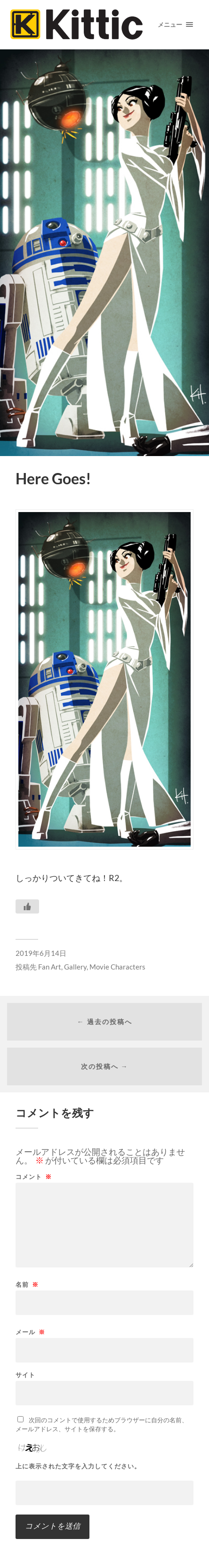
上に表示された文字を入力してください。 (78, 1466)
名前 (27, 1285)
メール (30, 1332)
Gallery (75, 966)
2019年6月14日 (41, 953)
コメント (34, 1177)
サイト (25, 1375)
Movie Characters (117, 966)
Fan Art (49, 966)
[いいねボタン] (27, 906)
